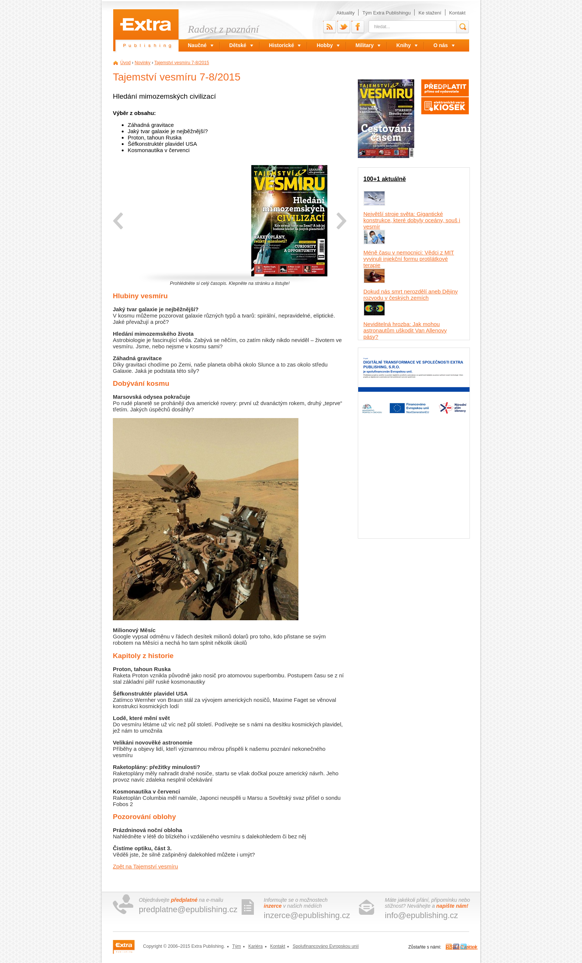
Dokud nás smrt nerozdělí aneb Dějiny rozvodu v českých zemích (410, 294)
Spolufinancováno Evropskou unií (325, 946)
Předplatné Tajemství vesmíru (445, 83)
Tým (236, 946)
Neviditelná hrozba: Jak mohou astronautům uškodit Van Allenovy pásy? (405, 330)
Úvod (125, 62)
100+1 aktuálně (384, 179)
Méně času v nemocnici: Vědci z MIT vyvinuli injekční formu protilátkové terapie (408, 258)
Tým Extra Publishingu (386, 13)
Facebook (352, 20)
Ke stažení (429, 13)
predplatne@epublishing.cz (188, 909)
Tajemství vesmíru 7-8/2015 (181, 62)
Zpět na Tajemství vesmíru (145, 866)
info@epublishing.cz (421, 915)
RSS (323, 20)
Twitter (337, 20)
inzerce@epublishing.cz (307, 915)
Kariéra (255, 946)
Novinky (143, 62)
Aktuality (345, 13)
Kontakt (457, 13)
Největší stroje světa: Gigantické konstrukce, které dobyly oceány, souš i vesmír (411, 220)
